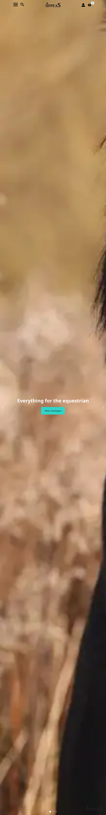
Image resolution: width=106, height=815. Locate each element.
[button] (3, 407)
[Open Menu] (15, 4)
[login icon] (83, 5)
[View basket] (90, 5)
